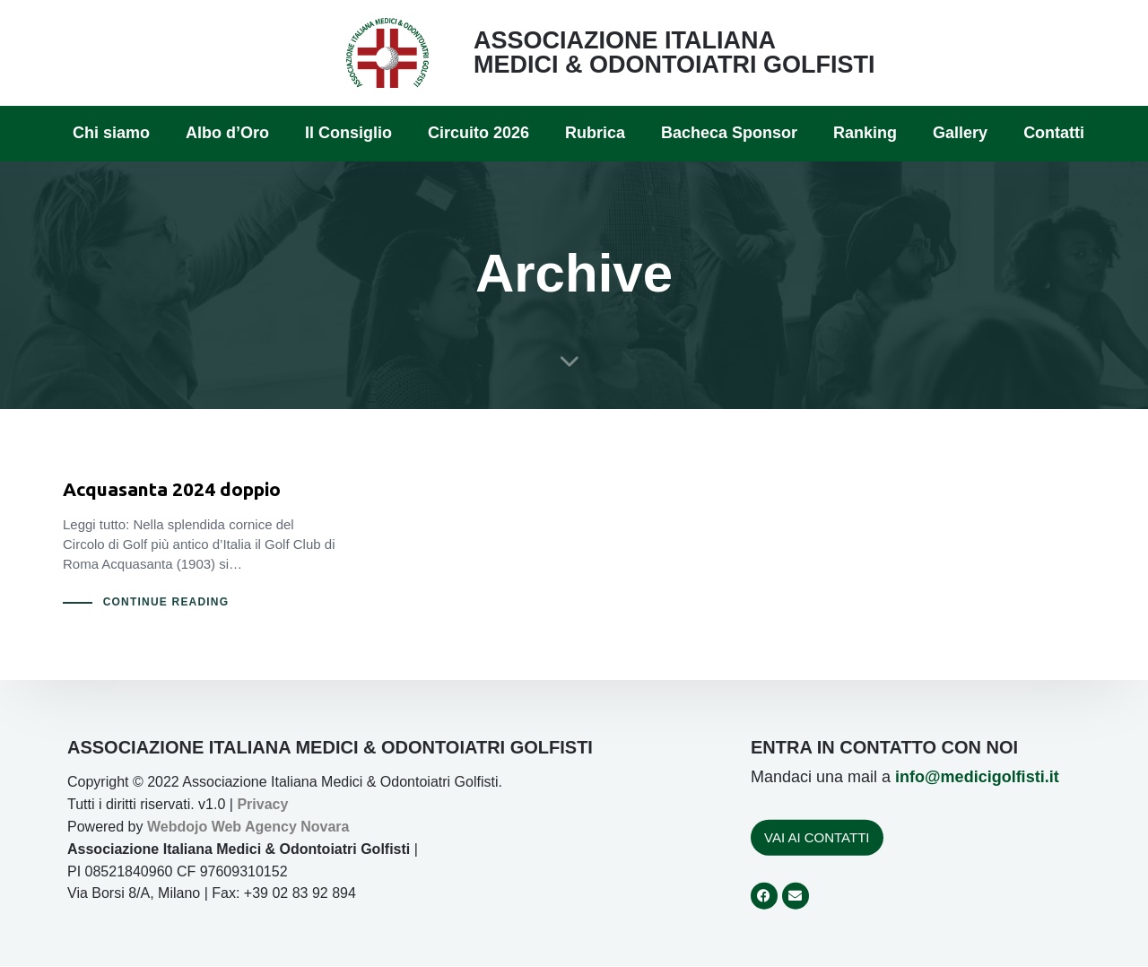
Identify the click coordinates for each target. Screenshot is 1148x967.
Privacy (262, 804)
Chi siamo (111, 133)
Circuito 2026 (478, 133)
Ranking (865, 133)
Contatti (1053, 133)
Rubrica (595, 133)
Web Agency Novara (281, 825)
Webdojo (177, 825)
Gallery (960, 133)
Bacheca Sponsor (729, 133)
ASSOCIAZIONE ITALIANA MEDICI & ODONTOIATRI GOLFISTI (674, 52)
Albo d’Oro (227, 133)
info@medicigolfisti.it (977, 777)
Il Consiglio (348, 133)
